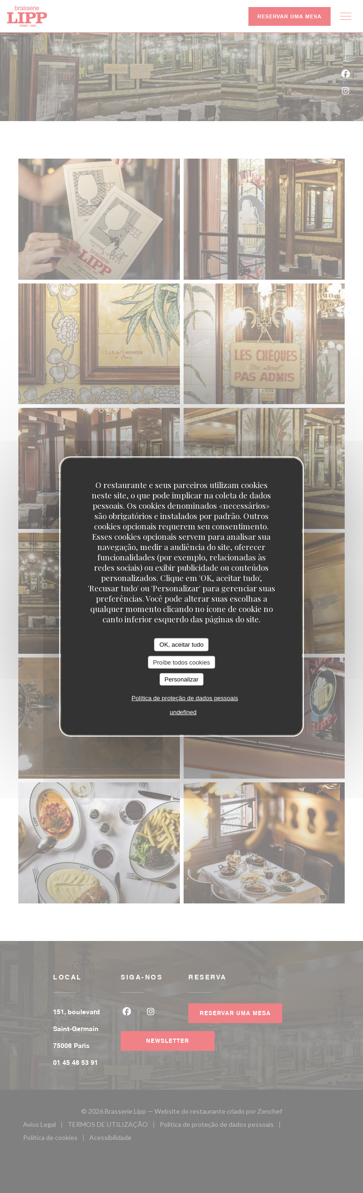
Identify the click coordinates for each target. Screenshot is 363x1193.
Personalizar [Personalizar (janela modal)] (181, 679)
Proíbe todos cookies (181, 661)
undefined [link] (183, 711)
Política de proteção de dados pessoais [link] (184, 697)
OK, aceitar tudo (182, 644)
